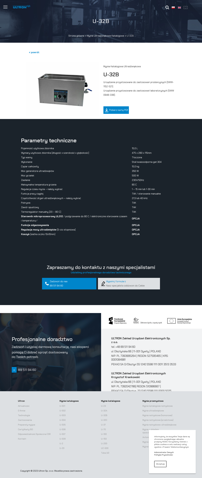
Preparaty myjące (26, 424)
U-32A (104, 410)
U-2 (61, 443)
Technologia (24, 415)
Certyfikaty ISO (25, 429)
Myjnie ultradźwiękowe (153, 410)
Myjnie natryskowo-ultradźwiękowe (159, 424)
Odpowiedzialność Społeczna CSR (34, 434)
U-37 (103, 424)
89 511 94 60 (56, 285)
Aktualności (23, 406)
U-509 (63, 439)
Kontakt (22, 439)
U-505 (63, 424)
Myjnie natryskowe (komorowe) (157, 415)
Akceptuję (160, 464)
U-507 (62, 434)
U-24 (103, 406)
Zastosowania (25, 420)
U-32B (104, 415)
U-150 (104, 439)
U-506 (63, 429)
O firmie (21, 410)
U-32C (104, 420)
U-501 (62, 406)
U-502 (63, 410)
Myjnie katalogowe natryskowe (157, 406)
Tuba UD (105, 453)
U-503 (63, 415)
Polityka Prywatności (163, 455)
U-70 (103, 429)
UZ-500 (104, 448)
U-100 (104, 434)
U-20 (62, 448)
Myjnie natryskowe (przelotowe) (157, 420)
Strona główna (76, 35)
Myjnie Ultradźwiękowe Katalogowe (105, 35)
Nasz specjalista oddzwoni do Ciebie (125, 285)
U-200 (104, 443)
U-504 (62, 420)
